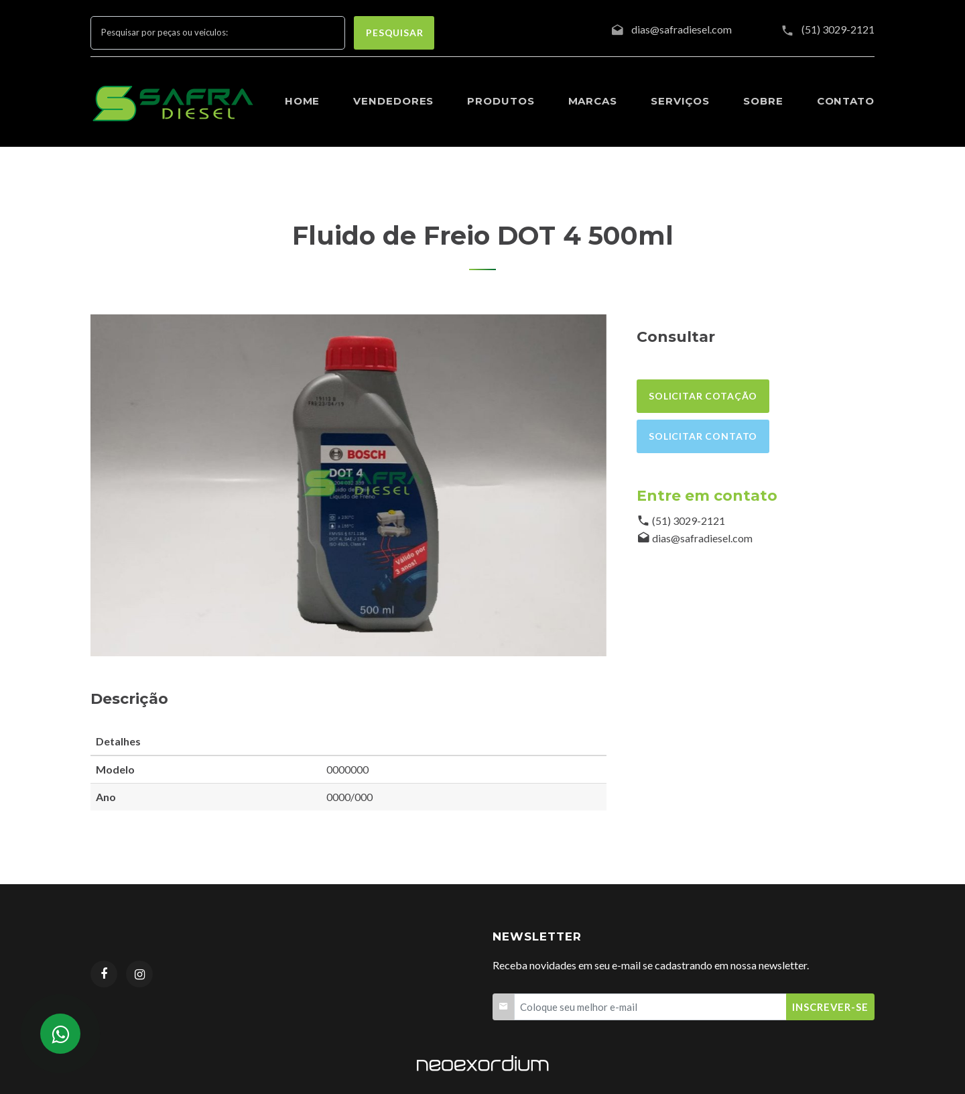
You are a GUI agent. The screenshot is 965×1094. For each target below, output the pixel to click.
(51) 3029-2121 (838, 29)
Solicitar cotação (703, 396)
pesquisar (395, 32)
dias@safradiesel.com (702, 538)
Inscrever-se (830, 1007)
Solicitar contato (703, 436)
